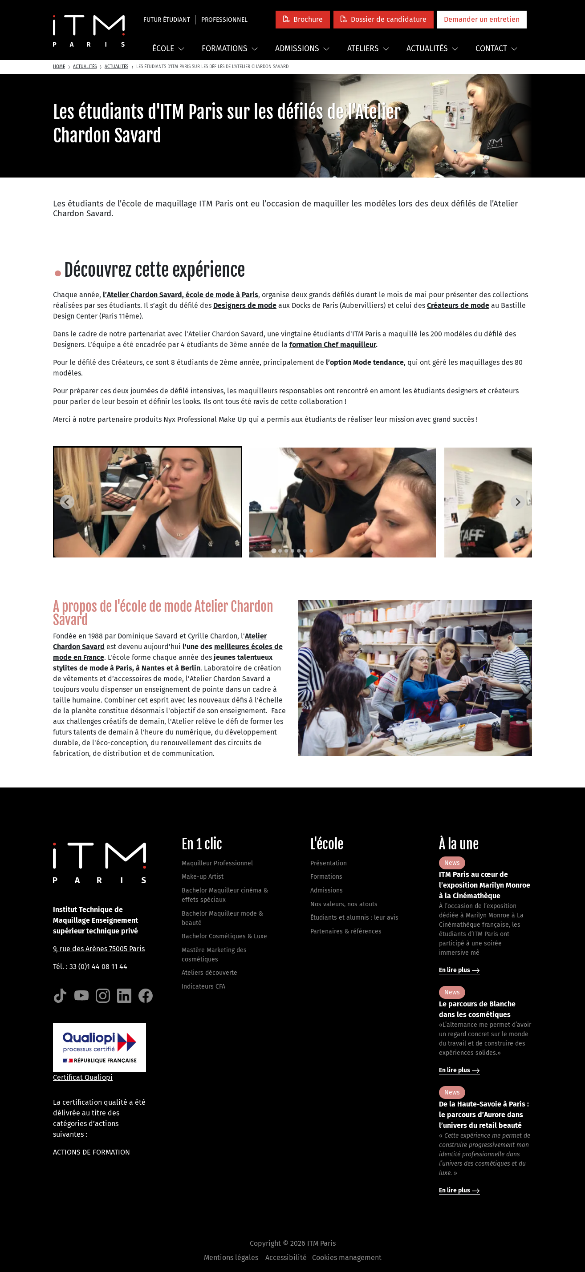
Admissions (302, 48)
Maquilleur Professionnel (217, 863)
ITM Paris (366, 334)
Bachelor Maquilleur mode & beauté (222, 918)
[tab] (273, 550)
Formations (230, 48)
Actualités (432, 48)
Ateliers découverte (209, 973)
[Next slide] (518, 502)
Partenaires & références (346, 931)
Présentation (328, 863)
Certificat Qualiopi (83, 1077)
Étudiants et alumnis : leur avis (354, 917)
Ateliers (368, 48)
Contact (496, 48)
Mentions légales (231, 1257)
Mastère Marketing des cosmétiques (214, 954)
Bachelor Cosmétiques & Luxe (224, 936)
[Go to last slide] (67, 502)
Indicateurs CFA (203, 986)
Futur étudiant (166, 20)
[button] (302, 19)
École (168, 48)
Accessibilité (286, 1257)
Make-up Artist (202, 876)
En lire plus (459, 970)
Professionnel (224, 20)
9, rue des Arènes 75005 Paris (99, 949)
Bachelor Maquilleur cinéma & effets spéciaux (225, 895)
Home (59, 66)
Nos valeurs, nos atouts (344, 904)
